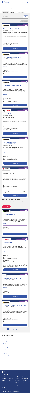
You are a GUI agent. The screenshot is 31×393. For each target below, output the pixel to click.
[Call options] (20, 2)
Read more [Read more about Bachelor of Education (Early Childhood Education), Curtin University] (5, 314)
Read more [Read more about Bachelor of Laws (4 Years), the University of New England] (5, 223)
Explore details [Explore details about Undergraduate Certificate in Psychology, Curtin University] (15, 76)
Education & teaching (5, 349)
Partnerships (4, 378)
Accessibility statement (5, 385)
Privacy (26, 385)
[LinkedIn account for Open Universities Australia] (6, 374)
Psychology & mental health (6, 363)
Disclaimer (22, 385)
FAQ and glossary (25, 378)
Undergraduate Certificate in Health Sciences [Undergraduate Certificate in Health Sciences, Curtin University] (13, 28)
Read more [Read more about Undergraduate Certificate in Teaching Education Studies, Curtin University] (5, 152)
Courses (10, 380)
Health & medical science (6, 353)
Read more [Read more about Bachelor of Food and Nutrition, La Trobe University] (5, 122)
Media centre (24, 376)
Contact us (4, 376)
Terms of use (4, 387)
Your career (17, 378)
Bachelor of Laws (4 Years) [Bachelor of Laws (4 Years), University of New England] (9, 214)
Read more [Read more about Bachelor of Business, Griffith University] (5, 251)
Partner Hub (24, 380)
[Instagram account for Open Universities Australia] (4, 374)
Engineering (4, 351)
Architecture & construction (6, 341)
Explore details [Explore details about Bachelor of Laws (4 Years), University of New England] (15, 233)
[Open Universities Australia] (5, 2)
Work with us (4, 380)
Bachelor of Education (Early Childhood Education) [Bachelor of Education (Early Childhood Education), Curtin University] (14, 305)
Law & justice (4, 359)
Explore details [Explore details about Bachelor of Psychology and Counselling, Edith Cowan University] (15, 296)
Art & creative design (5, 343)
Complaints (11, 385)
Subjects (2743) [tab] (13, 12)
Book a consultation (6, 206)
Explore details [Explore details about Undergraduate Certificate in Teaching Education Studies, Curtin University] (15, 163)
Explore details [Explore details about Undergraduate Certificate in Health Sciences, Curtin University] (15, 48)
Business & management (6, 345)
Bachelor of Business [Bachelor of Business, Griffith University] (7, 242)
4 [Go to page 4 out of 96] (16, 329)
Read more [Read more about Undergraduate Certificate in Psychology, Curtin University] (5, 66)
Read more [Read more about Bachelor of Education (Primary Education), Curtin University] (5, 94)
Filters (25, 16)
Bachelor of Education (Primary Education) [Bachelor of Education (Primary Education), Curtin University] (12, 85)
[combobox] (15, 8)
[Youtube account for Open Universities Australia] (8, 374)
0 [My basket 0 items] (25, 2)
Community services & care (6, 347)
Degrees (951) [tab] (5, 12)
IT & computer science (5, 357)
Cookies (15, 385)
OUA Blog (17, 376)
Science (3, 365)
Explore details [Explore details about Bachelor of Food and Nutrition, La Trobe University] (15, 133)
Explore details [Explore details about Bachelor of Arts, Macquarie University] (15, 195)
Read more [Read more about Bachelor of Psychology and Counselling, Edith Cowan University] (5, 287)
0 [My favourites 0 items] (23, 2)
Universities (11, 378)
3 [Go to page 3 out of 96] (13, 329)
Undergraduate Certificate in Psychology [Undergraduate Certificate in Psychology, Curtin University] (12, 57)
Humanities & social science (6, 355)
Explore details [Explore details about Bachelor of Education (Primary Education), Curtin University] (15, 105)
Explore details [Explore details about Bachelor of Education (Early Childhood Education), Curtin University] (15, 324)
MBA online (17, 380)
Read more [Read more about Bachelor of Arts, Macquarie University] (5, 181)
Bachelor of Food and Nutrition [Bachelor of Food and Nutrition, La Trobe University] (10, 113)
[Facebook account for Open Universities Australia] (2, 374)
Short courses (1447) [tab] (21, 12)
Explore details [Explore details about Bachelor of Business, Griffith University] (15, 269)
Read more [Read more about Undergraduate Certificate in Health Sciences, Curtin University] (5, 37)
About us (10, 376)
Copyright (18, 385)
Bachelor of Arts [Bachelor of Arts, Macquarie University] (6, 172)
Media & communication (6, 361)
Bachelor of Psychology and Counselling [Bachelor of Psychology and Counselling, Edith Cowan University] (12, 278)
